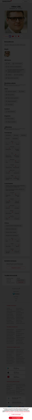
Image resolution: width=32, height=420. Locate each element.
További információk (9, 411)
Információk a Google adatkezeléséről (22, 411)
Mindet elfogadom (16, 417)
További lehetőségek (16, 414)
